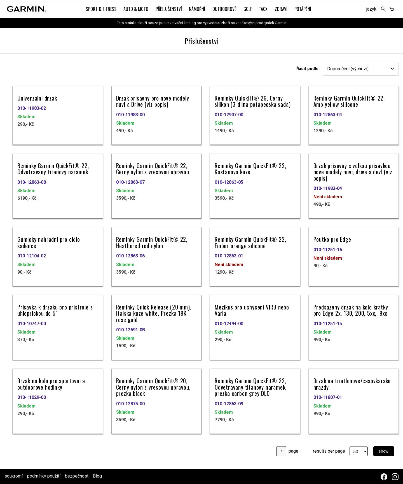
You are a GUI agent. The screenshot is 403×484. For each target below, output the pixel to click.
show (383, 450)
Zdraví (281, 9)
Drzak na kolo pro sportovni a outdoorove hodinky (51, 383)
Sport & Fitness (101, 9)
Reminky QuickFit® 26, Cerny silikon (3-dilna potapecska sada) (252, 100)
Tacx (263, 9)
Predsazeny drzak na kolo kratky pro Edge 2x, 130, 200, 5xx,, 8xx (350, 309)
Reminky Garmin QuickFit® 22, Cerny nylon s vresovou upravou (152, 168)
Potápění (302, 9)
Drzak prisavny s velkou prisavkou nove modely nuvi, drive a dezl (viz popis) (352, 171)
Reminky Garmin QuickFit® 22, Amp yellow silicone (349, 100)
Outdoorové (224, 9)
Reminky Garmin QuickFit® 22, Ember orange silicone (250, 242)
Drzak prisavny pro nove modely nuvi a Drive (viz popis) (152, 100)
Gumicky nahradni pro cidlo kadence (48, 242)
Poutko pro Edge (332, 239)
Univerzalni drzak (37, 97)
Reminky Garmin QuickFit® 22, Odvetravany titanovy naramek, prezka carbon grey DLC (251, 386)
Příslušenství (169, 9)
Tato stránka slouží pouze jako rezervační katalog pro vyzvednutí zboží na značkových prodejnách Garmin (201, 23)
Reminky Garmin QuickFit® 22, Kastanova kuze (250, 168)
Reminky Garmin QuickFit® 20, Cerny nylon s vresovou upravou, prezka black (153, 386)
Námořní (197, 9)
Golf (247, 9)
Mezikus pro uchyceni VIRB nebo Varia (252, 309)
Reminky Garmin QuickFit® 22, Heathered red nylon (152, 242)
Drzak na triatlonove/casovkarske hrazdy (352, 383)
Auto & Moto (135, 9)
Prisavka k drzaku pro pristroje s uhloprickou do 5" (55, 309)
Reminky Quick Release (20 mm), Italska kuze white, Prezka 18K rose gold (153, 312)
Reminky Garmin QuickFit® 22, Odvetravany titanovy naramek (53, 168)
